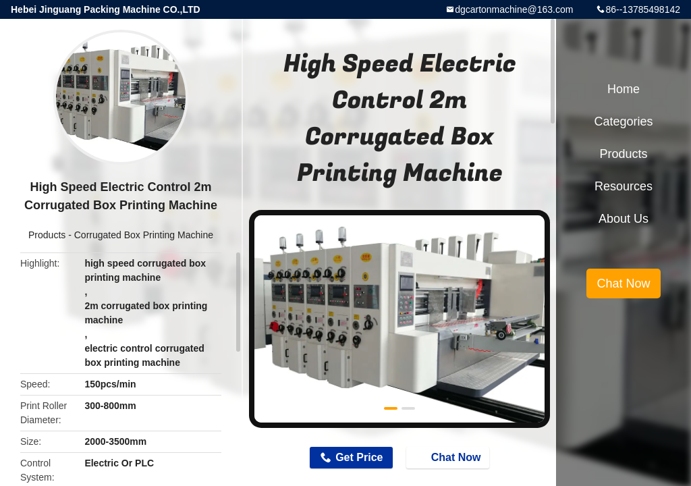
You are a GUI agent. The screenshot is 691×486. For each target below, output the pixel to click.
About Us (623, 218)
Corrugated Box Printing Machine (143, 235)
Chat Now (449, 457)
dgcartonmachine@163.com (514, 9)
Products (46, 235)
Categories (623, 121)
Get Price (359, 457)
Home (623, 89)
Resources (624, 186)
